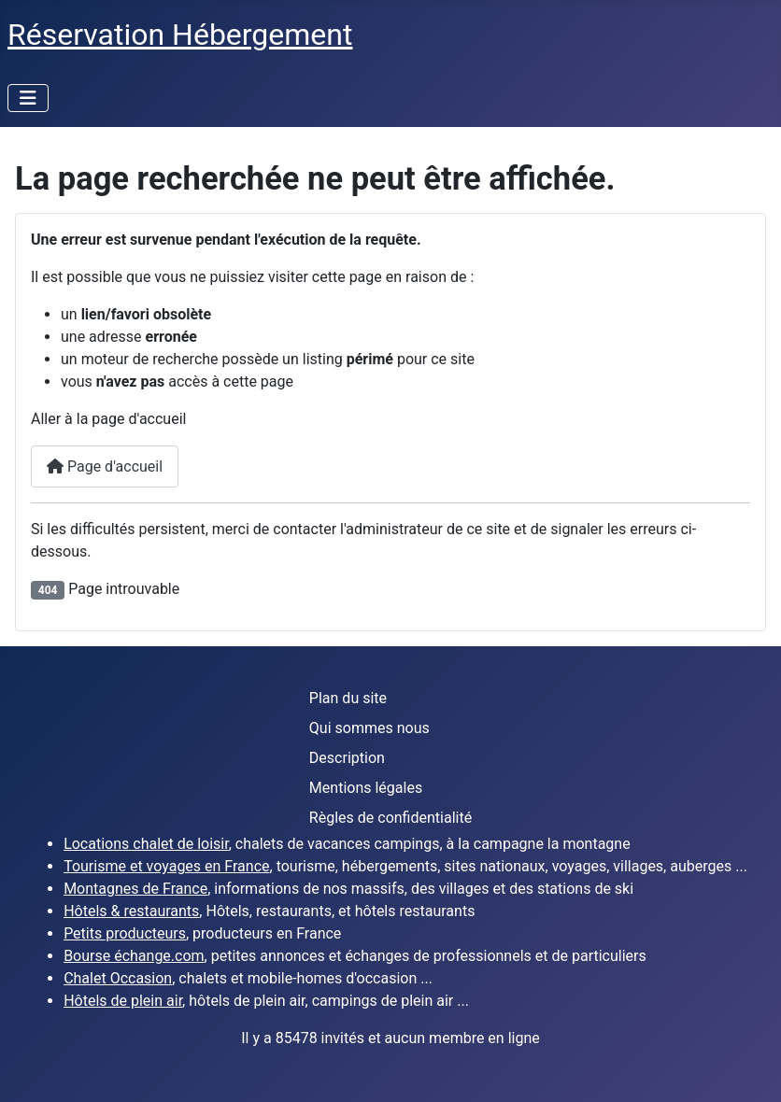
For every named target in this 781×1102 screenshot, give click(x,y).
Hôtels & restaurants (131, 911)
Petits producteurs (125, 933)
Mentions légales (365, 788)
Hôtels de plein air (123, 1001)
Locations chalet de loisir (146, 844)
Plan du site (348, 698)
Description (347, 758)
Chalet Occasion (118, 978)
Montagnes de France (135, 888)
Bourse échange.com (134, 956)
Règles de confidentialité (390, 817)
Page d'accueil (105, 466)
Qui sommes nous (369, 728)
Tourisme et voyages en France (166, 866)
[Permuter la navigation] (28, 98)
